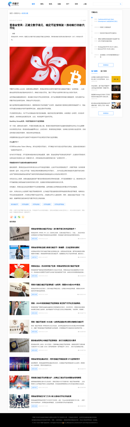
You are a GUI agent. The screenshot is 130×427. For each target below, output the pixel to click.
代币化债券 (25, 204)
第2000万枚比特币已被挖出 (108, 33)
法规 (59, 4)
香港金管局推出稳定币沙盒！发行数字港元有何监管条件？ (53, 229)
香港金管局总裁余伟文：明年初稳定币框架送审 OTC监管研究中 (55, 359)
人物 (84, 4)
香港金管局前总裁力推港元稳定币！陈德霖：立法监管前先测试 (55, 247)
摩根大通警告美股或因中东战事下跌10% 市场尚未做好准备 (109, 40)
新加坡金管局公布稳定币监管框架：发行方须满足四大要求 (53, 340)
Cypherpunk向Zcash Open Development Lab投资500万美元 (107, 20)
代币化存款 (36, 204)
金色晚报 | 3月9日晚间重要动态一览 (110, 56)
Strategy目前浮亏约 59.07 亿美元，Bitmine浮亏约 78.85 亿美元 (108, 48)
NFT (67, 4)
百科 (76, 4)
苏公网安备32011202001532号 (73, 422)
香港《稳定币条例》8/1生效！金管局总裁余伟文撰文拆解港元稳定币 (57, 322)
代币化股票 (47, 204)
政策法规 (25, 13)
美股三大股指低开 (105, 27)
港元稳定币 (14, 204)
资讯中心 (17, 13)
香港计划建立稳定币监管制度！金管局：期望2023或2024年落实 (55, 285)
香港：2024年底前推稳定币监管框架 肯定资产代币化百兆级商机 (55, 303)
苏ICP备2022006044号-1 (90, 422)
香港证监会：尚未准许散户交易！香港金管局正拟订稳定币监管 (55, 266)
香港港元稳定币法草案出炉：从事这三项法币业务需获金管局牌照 (56, 378)
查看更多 (106, 65)
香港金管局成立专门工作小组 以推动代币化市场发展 (51, 396)
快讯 (50, 4)
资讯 (41, 4)
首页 (33, 4)
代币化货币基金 (59, 204)
